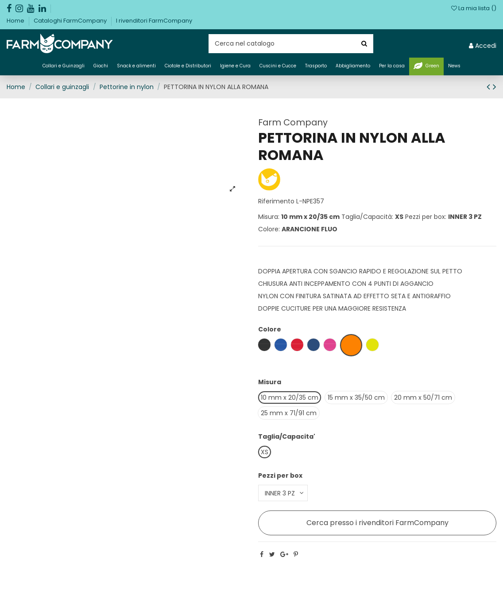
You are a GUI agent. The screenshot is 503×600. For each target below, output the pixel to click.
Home (16, 20)
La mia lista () (473, 8)
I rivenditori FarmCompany (154, 20)
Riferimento (276, 201)
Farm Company (293, 122)
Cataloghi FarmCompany (71, 20)
